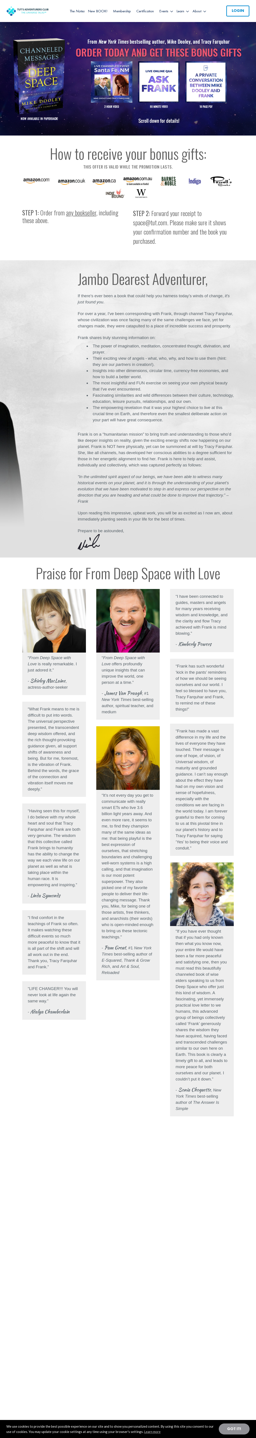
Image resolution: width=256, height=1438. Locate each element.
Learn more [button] (152, 1432)
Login (238, 11)
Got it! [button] (234, 1429)
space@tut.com (150, 222)
